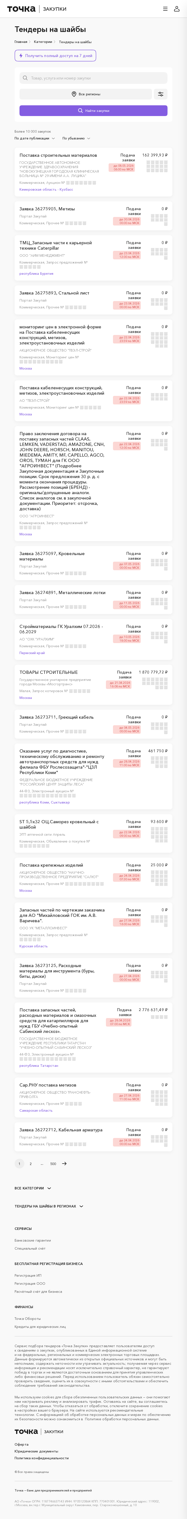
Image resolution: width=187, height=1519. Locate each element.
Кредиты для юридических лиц (40, 1326)
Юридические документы (36, 1451)
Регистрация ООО (30, 1283)
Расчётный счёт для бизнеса (38, 1291)
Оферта (21, 1444)
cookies (48, 1397)
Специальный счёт (30, 1248)
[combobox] (35, 138)
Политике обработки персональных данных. (122, 1419)
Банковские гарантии (33, 1240)
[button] (55, 55)
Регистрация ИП (28, 1275)
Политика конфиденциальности (42, 1458)
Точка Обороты (28, 1318)
